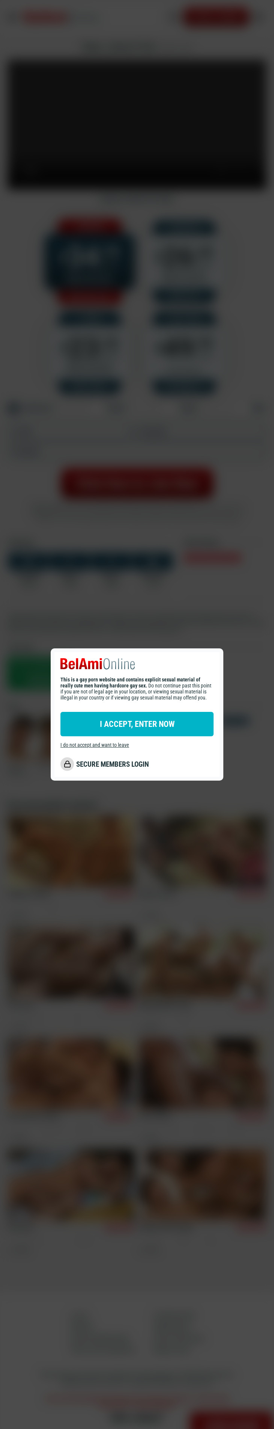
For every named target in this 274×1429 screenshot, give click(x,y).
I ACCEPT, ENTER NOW (137, 724)
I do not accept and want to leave (94, 745)
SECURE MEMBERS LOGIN (112, 764)
